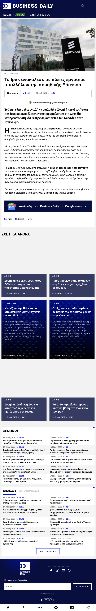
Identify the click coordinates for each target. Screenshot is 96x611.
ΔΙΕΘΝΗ (26, 93)
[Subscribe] (81, 587)
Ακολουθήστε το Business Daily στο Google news (46, 206)
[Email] (37, 586)
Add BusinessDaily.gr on (51, 102)
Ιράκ (30, 219)
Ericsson (20, 219)
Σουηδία (8, 219)
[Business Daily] (25, 568)
